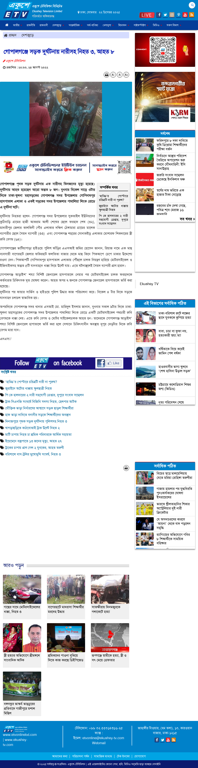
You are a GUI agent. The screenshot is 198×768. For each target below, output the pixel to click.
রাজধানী (44, 25)
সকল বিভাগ (174, 25)
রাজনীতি (31, 25)
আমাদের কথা (60, 756)
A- (113, 74)
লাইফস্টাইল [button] (141, 25)
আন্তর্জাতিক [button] (75, 25)
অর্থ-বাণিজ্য (92, 25)
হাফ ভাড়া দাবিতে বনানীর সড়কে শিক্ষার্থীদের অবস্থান (38, 414)
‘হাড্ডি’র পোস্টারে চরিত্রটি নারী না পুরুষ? (113, 198)
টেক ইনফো (124, 756)
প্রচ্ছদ (10, 35)
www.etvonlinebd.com (20, 734)
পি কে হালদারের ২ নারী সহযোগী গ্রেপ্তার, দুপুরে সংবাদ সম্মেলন (113, 220)
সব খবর (187, 219)
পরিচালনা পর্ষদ (80, 756)
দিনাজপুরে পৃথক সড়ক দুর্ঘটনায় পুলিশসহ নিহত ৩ (36, 421)
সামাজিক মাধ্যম (103, 756)
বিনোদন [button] (123, 25)
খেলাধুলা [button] (108, 25)
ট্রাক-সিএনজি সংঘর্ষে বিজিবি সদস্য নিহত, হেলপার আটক (41, 401)
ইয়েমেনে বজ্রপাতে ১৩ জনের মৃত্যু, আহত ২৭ (33, 441)
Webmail (99, 743)
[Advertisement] (66, 521)
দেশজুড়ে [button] (58, 25)
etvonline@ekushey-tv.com (103, 738)
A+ (126, 74)
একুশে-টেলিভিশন (76, 764)
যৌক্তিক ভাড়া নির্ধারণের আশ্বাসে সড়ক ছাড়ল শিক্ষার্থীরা (39, 408)
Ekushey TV (149, 284)
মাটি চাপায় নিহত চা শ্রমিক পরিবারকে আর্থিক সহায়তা (38, 434)
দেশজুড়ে (27, 35)
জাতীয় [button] (17, 25)
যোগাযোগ (140, 756)
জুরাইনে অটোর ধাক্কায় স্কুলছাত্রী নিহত (113, 208)
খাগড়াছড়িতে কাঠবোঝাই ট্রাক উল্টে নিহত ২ (32, 428)
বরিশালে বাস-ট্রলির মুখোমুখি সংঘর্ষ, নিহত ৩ (33, 454)
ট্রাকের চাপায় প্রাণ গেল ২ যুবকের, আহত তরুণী (34, 447)
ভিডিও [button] (157, 25)
